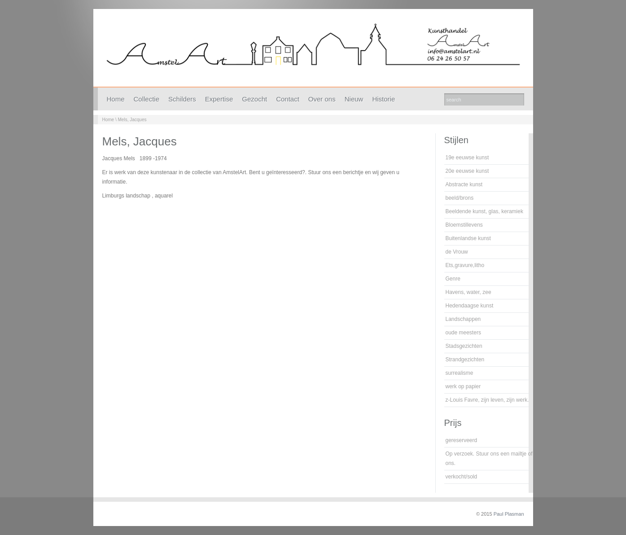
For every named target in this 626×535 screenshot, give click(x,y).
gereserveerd (461, 440)
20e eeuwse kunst (467, 171)
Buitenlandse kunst (468, 238)
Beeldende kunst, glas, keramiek (484, 211)
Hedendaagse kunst (470, 306)
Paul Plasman (509, 514)
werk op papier (463, 386)
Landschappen (463, 319)
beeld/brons (460, 198)
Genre (453, 279)
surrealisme (459, 373)
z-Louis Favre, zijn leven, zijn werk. (487, 400)
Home (116, 99)
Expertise (219, 99)
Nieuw (354, 99)
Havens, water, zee (468, 292)
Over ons (322, 99)
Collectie (147, 99)
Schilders (182, 99)
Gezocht (254, 99)
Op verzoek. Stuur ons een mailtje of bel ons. (493, 458)
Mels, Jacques (132, 119)
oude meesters (463, 332)
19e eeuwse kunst (467, 157)
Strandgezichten (465, 359)
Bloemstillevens (464, 225)
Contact (287, 99)
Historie (383, 99)
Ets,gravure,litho (465, 265)
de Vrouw (457, 252)
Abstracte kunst (464, 184)
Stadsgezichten (464, 346)
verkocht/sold (461, 477)
